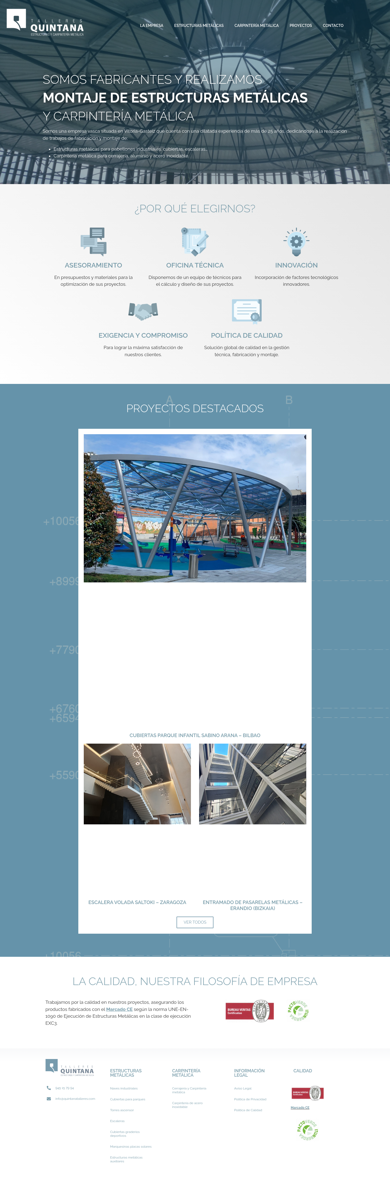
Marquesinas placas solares (130, 1146)
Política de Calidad (248, 1110)
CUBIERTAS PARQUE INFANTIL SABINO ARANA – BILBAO (195, 735)
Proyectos (301, 25)
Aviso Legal (243, 1088)
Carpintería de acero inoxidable (187, 1105)
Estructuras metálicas (199, 25)
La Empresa (151, 25)
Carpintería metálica (256, 25)
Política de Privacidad (250, 1099)
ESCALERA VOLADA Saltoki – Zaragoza (137, 902)
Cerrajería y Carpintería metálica (189, 1090)
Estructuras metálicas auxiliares (126, 1159)
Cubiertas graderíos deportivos (125, 1134)
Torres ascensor (122, 1110)
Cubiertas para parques (127, 1099)
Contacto (333, 25)
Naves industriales (124, 1088)
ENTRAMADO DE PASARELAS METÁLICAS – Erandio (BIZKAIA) (253, 905)
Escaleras (117, 1121)
